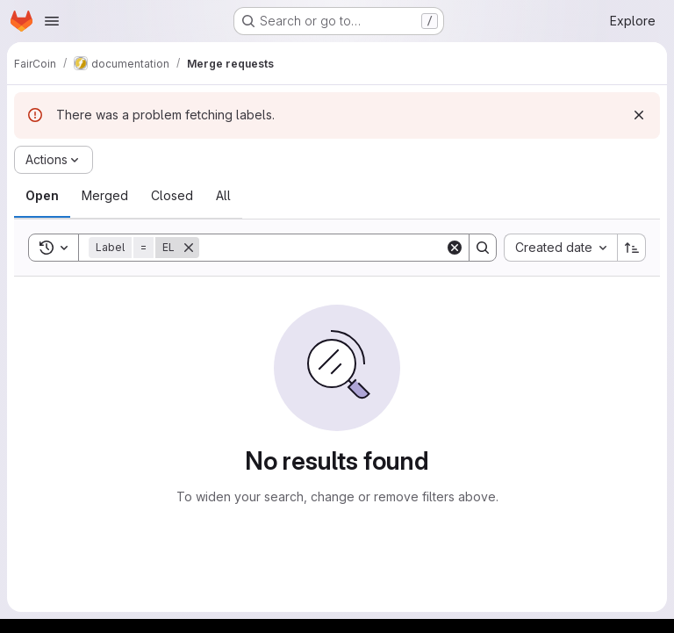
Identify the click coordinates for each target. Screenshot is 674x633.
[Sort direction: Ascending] (632, 248)
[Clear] (454, 247)
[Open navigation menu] (52, 21)
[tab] (42, 196)
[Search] (322, 247)
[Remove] (188, 247)
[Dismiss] (638, 115)
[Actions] (53, 160)
